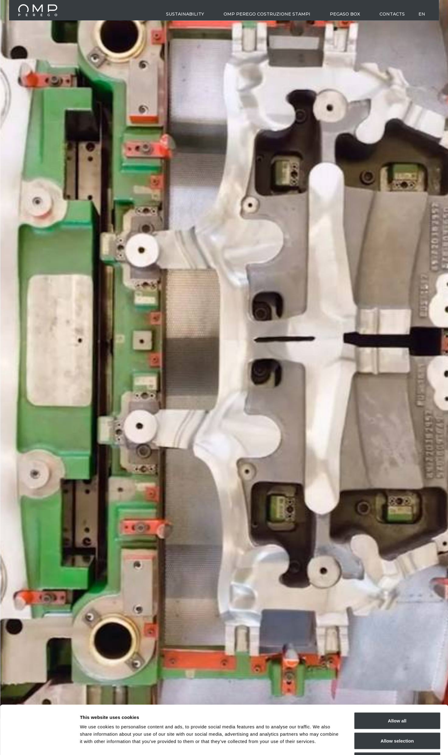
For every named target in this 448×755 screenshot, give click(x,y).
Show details (319, 743)
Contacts (392, 14)
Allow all (397, 675)
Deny (397, 715)
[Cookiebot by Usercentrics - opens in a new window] (39, 743)
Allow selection (397, 695)
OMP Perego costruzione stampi (267, 14)
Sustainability (185, 14)
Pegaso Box (345, 14)
